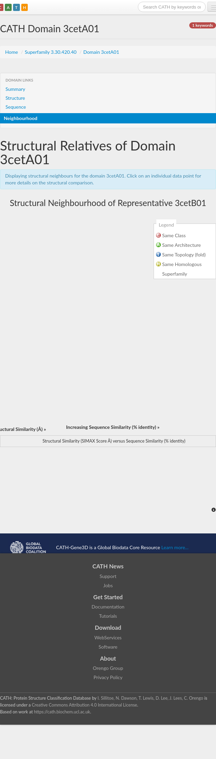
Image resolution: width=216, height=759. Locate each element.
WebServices (107, 637)
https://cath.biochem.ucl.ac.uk (62, 711)
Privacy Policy (108, 677)
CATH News (108, 566)
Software (108, 647)
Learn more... (175, 547)
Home (12, 52)
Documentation (108, 607)
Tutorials (108, 616)
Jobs (108, 585)
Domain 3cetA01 (101, 52)
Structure (15, 98)
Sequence (15, 107)
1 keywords (202, 25)
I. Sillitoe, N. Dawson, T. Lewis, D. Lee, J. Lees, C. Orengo (150, 698)
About (108, 658)
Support (107, 576)
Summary (15, 89)
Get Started (108, 597)
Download (108, 627)
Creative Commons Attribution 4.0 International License (84, 705)
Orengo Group (108, 668)
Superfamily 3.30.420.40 (51, 52)
